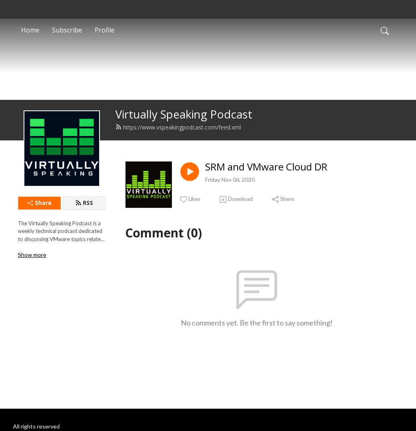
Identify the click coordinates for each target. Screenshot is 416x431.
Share (40, 216)
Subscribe (67, 30)
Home (30, 30)
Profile (105, 30)
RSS (84, 216)
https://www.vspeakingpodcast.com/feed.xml (178, 140)
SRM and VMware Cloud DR (266, 180)
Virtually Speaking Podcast (183, 127)
